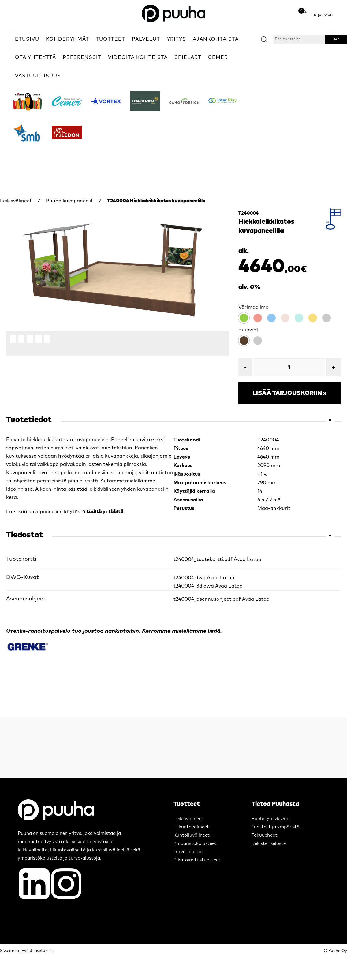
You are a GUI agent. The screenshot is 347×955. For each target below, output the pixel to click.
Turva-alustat (188, 852)
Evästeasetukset (37, 951)
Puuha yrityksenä (270, 819)
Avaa (240, 559)
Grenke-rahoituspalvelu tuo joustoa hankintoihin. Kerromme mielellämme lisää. (114, 631)
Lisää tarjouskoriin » (289, 393)
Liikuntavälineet (191, 827)
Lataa (254, 559)
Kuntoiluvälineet (192, 835)
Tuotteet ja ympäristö (276, 827)
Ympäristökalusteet (195, 843)
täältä (95, 511)
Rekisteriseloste (269, 843)
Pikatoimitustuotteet (197, 860)
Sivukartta (10, 951)
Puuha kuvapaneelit (69, 200)
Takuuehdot (265, 835)
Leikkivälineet (16, 200)
